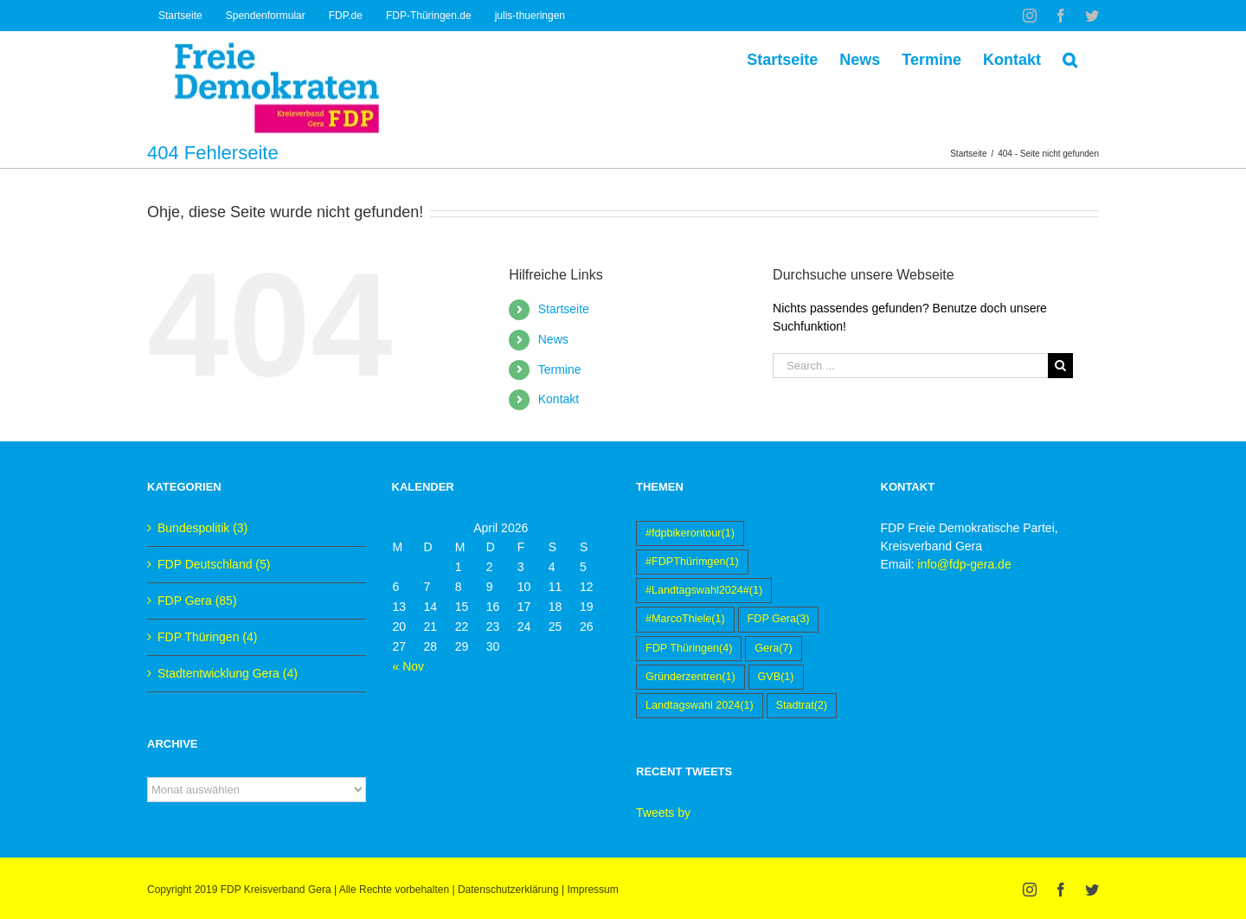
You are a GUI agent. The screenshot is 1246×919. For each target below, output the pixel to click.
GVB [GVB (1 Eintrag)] (776, 677)
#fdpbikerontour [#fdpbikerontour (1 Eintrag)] (690, 533)
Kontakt (558, 399)
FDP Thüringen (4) (207, 637)
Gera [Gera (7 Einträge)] (773, 648)
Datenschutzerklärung (508, 890)
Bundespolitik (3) (202, 528)
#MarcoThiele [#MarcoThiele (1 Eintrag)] (685, 619)
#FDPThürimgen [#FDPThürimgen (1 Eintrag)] (692, 562)
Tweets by (663, 812)
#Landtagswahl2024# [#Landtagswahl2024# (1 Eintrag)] (703, 590)
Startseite (563, 309)
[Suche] (1070, 58)
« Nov (409, 666)
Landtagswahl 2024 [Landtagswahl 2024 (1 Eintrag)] (699, 705)
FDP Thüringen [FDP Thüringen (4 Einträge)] (688, 648)
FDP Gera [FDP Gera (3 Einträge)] (779, 619)
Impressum (592, 890)
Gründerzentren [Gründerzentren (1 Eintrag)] (690, 677)
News (553, 339)
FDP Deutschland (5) (213, 564)
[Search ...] (910, 365)
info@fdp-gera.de (964, 564)
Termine (559, 369)
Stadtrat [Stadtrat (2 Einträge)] (802, 705)
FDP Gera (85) (197, 600)
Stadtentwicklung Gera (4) (227, 673)
